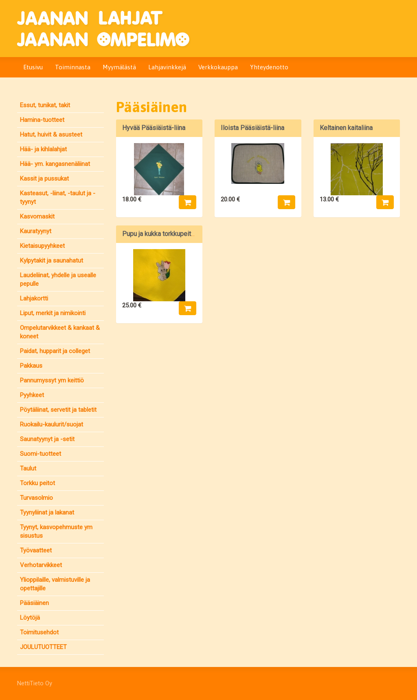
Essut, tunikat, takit (45, 105)
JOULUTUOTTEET (43, 647)
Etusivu (33, 67)
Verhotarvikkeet (41, 565)
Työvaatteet (36, 550)
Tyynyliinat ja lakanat (47, 512)
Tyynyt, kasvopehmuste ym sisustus (56, 531)
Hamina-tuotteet (42, 120)
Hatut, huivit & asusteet (51, 134)
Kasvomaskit (37, 216)
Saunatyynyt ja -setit (47, 439)
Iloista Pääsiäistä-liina (252, 128)
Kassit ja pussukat (44, 178)
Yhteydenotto (269, 67)
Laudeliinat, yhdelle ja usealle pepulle (58, 279)
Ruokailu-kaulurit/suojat (51, 424)
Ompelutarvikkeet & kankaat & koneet (60, 332)
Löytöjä (30, 617)
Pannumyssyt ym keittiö (52, 380)
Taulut (28, 468)
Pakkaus (31, 365)
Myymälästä (119, 67)
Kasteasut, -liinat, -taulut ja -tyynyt (57, 197)
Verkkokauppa (218, 67)
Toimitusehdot (39, 632)
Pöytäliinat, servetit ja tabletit (58, 409)
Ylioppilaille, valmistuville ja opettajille (55, 584)
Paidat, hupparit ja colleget (55, 351)
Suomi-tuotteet (40, 453)
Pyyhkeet (32, 395)
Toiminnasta (72, 67)
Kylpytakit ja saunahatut (51, 260)
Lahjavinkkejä (167, 67)
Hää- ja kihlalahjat (43, 149)
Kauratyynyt (35, 231)
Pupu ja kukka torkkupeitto (159, 234)
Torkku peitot (37, 483)
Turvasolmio (36, 497)
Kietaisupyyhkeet (42, 246)
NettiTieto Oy (34, 683)
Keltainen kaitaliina (346, 128)
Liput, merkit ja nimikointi (53, 313)
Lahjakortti (34, 298)
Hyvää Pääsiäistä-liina (153, 128)
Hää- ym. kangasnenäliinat (55, 164)
